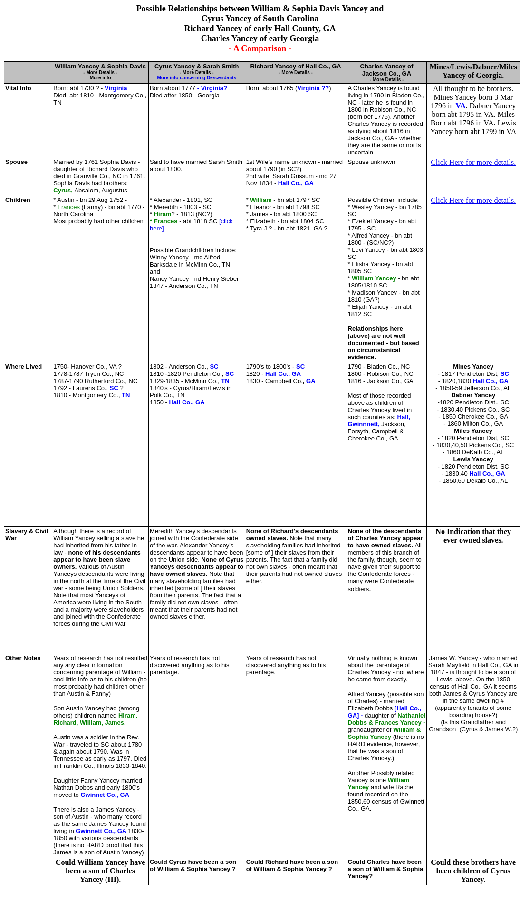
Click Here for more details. (473, 162)
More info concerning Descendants (196, 77)
